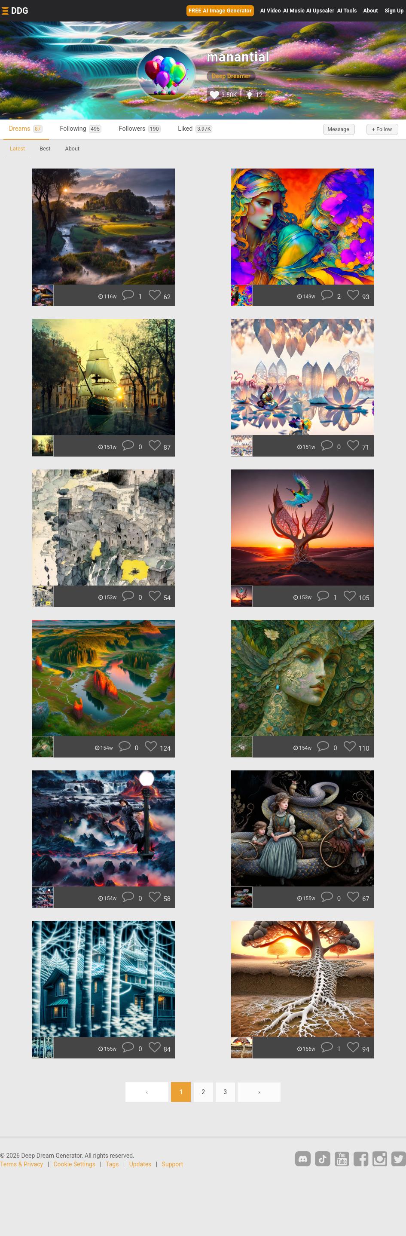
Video (270, 10)
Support (172, 1164)
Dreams (27, 129)
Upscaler (320, 10)
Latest (17, 148)
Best (46, 148)
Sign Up (394, 10)
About (370, 10)
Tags (112, 1164)
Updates (140, 1164)
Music (294, 10)
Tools (347, 10)
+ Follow (380, 129)
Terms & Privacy (21, 1164)
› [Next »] (259, 1092)
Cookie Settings (75, 1164)
